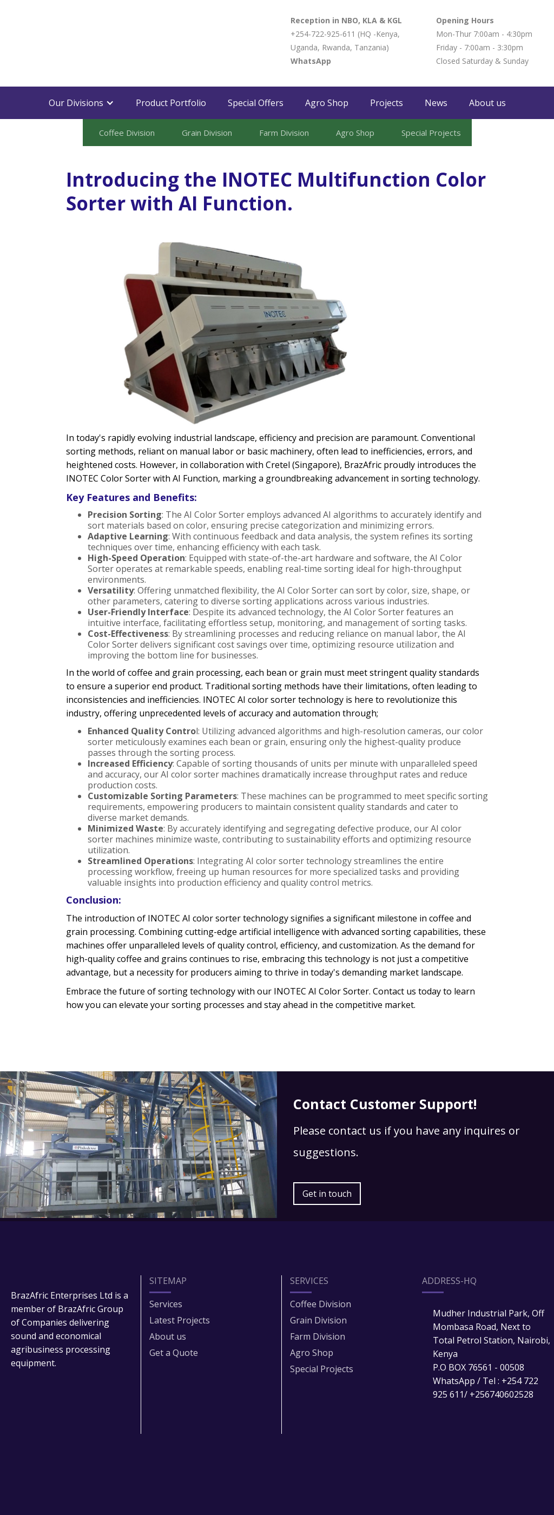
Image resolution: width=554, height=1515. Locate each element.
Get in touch (327, 1194)
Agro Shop (326, 103)
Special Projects (321, 1369)
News (436, 103)
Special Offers (255, 103)
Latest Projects (179, 1320)
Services (165, 1304)
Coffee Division (320, 1304)
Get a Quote (173, 1352)
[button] (81, 103)
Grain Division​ (318, 1320)
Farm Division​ (317, 1336)
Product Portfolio (171, 103)
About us (487, 103)
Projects (386, 103)
